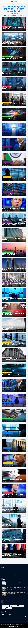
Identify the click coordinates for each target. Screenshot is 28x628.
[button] (2, 2)
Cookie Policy (23, 624)
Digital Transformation (14, 606)
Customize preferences (12, 626)
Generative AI (21, 606)
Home (5, 15)
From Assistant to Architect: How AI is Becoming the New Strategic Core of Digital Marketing (15, 582)
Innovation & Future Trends (12, 15)
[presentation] (9, 620)
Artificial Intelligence (5, 606)
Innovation (9, 608)
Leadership (4, 608)
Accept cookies (16, 626)
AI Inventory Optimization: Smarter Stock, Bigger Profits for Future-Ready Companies (15, 588)
